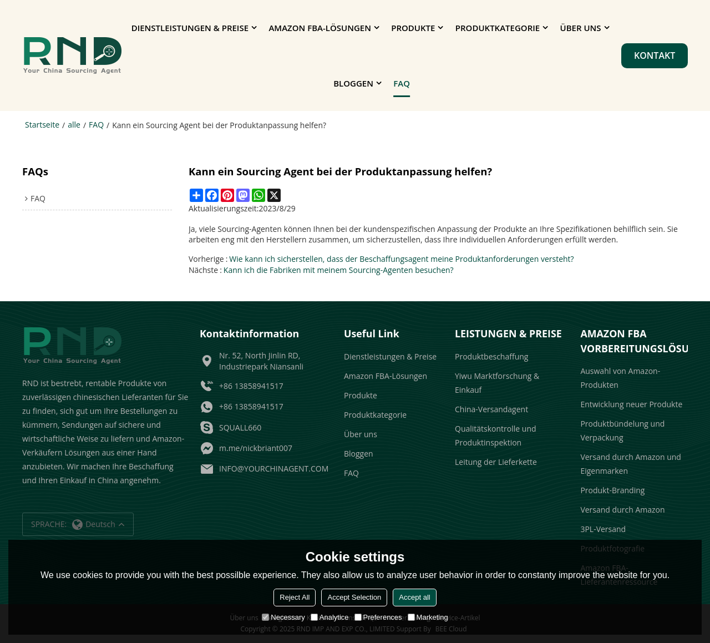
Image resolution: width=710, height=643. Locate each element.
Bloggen (353, 83)
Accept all (414, 597)
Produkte (413, 27)
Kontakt (654, 55)
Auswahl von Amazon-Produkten (620, 378)
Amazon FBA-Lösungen (319, 27)
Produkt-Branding (612, 490)
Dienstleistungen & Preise (189, 27)
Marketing (428, 617)
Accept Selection (354, 597)
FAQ (401, 83)
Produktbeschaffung (491, 356)
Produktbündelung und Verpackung (622, 430)
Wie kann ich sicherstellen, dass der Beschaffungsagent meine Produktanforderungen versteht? (401, 259)
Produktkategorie (497, 27)
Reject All (295, 597)
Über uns (580, 27)
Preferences (378, 617)
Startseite (42, 124)
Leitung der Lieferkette (496, 462)
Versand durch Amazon (622, 509)
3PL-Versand (603, 529)
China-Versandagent (491, 409)
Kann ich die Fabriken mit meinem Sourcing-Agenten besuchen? (339, 270)
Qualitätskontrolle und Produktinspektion (495, 435)
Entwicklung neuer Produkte (631, 404)
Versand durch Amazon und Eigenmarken (630, 464)
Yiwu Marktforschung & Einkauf (497, 383)
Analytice (330, 617)
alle (74, 124)
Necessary (283, 617)
